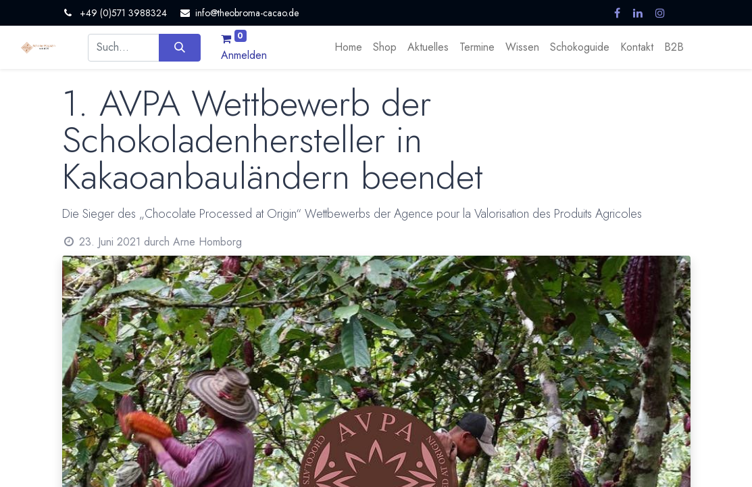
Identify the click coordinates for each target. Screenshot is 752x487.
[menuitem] (348, 47)
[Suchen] (179, 47)
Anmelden (244, 55)
